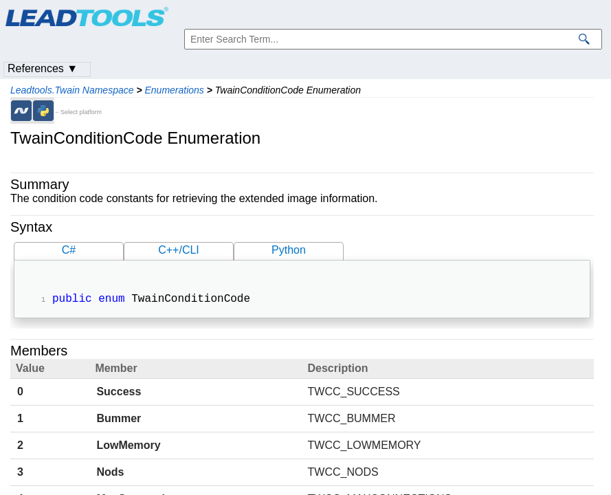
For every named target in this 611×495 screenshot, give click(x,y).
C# (69, 250)
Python (288, 250)
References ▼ (43, 68)
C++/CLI (178, 250)
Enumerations (173, 90)
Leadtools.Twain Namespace (72, 90)
